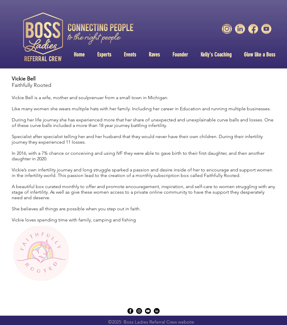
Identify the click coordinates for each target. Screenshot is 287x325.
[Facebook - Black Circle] (130, 311)
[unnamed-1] (240, 29)
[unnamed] (266, 29)
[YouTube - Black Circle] (148, 311)
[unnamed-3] (227, 29)
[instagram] (139, 311)
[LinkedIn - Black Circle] (157, 311)
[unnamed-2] (253, 29)
